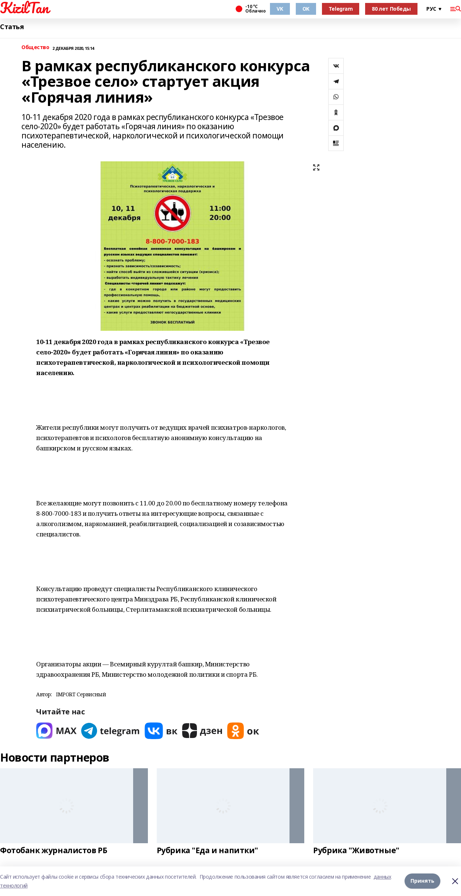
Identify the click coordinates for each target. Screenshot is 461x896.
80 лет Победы (391, 8)
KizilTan (24, 8)
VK (280, 8)
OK (305, 8)
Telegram (341, 8)
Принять (422, 881)
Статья (12, 27)
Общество (35, 47)
